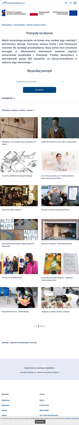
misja (42, 400)
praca (4, 410)
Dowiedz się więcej (72, 418)
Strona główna (7, 25)
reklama (5, 405)
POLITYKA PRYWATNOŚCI (49, 415)
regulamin (44, 410)
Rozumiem (40, 422)
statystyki (44, 405)
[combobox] (40, 82)
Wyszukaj (39, 90)
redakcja (6, 400)
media (4, 415)
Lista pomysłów (19, 25)
